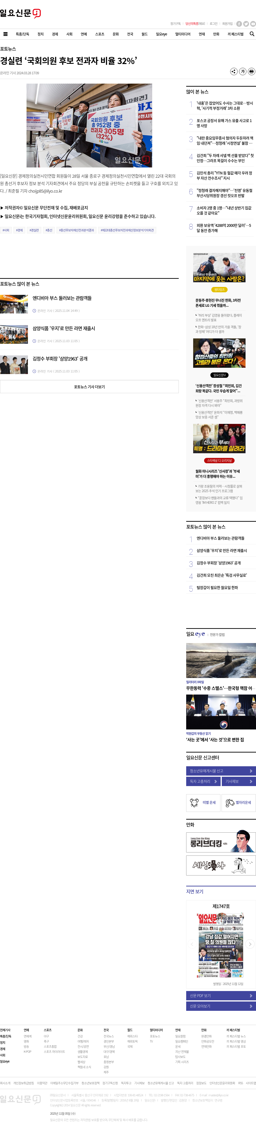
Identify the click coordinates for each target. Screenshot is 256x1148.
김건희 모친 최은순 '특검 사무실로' (222, 575)
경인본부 (109, 1041)
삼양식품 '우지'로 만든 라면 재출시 (64, 328)
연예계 (27, 1036)
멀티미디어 (156, 1030)
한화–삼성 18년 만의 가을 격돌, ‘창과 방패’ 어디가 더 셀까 (218, 329)
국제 (129, 1046)
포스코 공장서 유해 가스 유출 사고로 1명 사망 (224, 123)
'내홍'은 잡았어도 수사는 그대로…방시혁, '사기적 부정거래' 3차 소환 (225, 105)
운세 (177, 1046)
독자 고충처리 (203, 781)
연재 (177, 1030)
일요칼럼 (180, 1036)
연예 (26, 1030)
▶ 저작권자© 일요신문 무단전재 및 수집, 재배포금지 (44, 207)
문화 (80, 1030)
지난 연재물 (182, 1051)
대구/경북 (109, 1051)
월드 (129, 1030)
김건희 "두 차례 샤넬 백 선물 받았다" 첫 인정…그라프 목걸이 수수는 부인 (225, 158)
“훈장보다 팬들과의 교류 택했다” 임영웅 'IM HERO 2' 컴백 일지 (219, 500)
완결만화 (206, 1036)
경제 (2, 1048)
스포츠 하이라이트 (54, 1051)
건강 (80, 1036)
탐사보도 (180, 1056)
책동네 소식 (84, 1067)
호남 (106, 1056)
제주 (106, 1072)
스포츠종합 (50, 1046)
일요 (205, 633)
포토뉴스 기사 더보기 (89, 386)
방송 (26, 1046)
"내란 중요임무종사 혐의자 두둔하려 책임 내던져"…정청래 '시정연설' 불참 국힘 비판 (225, 140)
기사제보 (239, 781)
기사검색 (250, 34)
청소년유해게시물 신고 (221, 770)
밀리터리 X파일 (195, 682)
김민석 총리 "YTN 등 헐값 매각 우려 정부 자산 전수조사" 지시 (224, 175)
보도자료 (82, 1056)
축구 (46, 1041)
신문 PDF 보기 (221, 995)
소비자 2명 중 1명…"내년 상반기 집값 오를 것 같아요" (224, 210)
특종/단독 (5, 1036)
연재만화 (206, 1046)
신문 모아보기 (221, 1006)
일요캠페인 (181, 1041)
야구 (46, 1036)
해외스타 (132, 1036)
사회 (2, 1055)
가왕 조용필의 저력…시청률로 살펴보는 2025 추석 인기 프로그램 (218, 488)
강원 (106, 1067)
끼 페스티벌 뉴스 (236, 1036)
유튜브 (253, 24)
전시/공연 (83, 1046)
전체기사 (5, 1030)
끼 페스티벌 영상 (236, 1041)
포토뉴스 (8, 48)
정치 (2, 1042)
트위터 (246, 24)
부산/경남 (109, 1046)
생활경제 (82, 1051)
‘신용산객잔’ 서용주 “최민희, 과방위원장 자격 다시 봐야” (219, 403)
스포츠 (47, 1030)
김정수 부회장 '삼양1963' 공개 (60, 358)
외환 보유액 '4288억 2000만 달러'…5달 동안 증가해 (224, 228)
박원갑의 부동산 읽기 (198, 733)
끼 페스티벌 (233, 1030)
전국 (106, 1030)
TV (151, 1041)
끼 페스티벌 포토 (236, 1046)
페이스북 (239, 24)
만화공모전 (207, 1041)
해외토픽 (132, 1041)
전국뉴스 (109, 1036)
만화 (190, 824)
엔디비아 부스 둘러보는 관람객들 (62, 298)
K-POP (27, 1051)
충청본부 (109, 1061)
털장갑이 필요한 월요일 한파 (217, 587)
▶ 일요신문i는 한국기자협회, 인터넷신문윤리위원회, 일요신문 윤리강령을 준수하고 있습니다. (77, 216)
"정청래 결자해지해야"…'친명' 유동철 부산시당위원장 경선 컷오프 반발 (224, 193)
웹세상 (81, 1061)
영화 (26, 1041)
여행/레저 (83, 1041)
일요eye (4, 1061)
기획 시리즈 (182, 1061)
